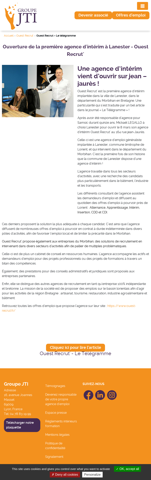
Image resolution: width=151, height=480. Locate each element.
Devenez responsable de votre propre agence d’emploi (60, 399)
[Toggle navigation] (142, 6)
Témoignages (55, 386)
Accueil (9, 35)
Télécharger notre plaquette (20, 425)
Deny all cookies (65, 474)
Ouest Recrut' (25, 35)
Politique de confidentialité (55, 445)
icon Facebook (88, 392)
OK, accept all (127, 469)
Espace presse (56, 413)
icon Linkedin (100, 392)
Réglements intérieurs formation (61, 423)
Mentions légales (57, 435)
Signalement (54, 457)
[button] (93, 15)
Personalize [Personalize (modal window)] (92, 474)
